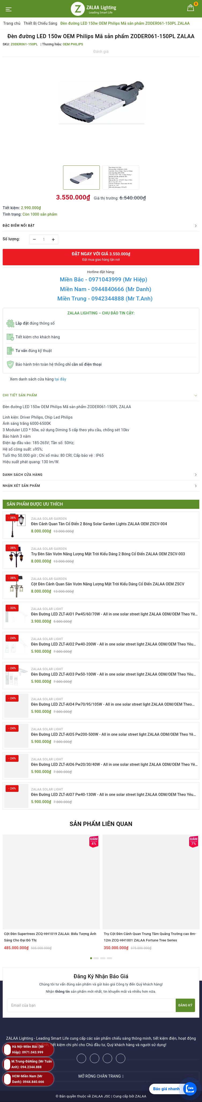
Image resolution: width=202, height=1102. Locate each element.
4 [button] (109, 958)
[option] (101, 100)
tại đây (60, 379)
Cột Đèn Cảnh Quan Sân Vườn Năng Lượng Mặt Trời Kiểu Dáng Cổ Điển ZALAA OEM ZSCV (107, 584)
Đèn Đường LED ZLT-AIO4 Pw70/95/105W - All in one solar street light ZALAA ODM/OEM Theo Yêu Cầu (111, 704)
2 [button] (96, 958)
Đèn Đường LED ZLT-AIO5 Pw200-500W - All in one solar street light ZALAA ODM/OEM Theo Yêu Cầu (113, 734)
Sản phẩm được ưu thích (35, 504)
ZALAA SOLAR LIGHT (47, 609)
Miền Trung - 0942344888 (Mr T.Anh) (105, 298)
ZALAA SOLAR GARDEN (49, 519)
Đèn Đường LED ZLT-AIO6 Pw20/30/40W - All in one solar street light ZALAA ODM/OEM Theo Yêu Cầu (114, 764)
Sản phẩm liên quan (100, 824)
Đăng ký (185, 1005)
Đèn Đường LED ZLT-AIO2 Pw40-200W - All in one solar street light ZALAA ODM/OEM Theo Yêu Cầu (112, 644)
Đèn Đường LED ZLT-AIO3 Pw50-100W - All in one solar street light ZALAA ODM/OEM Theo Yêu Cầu (112, 674)
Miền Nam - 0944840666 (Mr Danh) (105, 289)
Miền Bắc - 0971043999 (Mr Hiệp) (103, 279)
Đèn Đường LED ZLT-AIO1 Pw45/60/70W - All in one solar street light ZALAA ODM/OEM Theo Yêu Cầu (114, 614)
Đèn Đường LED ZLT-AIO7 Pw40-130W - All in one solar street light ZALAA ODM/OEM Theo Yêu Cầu (112, 795)
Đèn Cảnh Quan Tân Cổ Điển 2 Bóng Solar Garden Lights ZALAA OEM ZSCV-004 (99, 524)
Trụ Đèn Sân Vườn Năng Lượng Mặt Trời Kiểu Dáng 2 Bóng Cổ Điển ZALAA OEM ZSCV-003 (108, 554)
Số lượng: (11, 239)
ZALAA (140, 1096)
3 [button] (102, 958)
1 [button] (91, 958)
